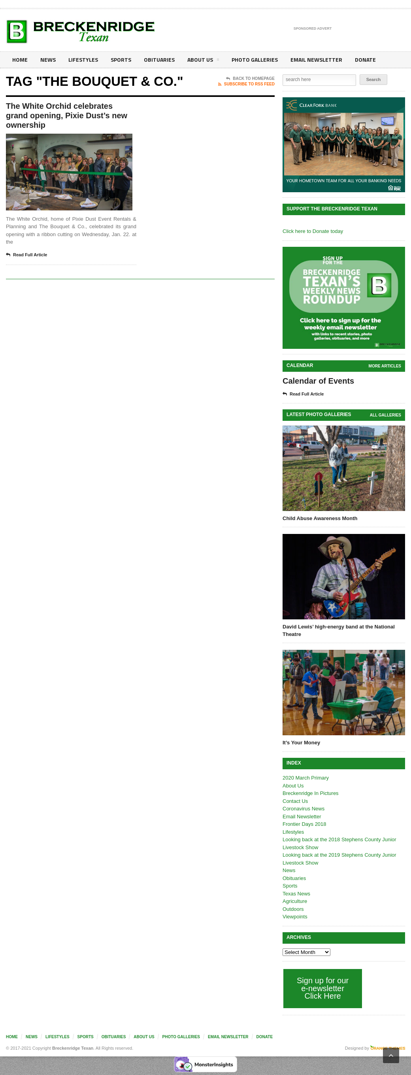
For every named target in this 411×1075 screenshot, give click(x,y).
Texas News (296, 894)
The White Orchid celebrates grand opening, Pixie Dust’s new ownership (66, 115)
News (48, 59)
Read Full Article (26, 255)
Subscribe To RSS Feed (246, 84)
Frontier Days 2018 (304, 824)
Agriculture (295, 901)
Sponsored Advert (312, 29)
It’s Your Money (301, 743)
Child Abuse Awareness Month (320, 518)
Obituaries (159, 59)
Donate (365, 59)
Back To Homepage (250, 78)
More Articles (385, 366)
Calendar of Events (318, 381)
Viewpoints (295, 917)
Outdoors (293, 909)
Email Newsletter (316, 59)
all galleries (385, 415)
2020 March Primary (306, 778)
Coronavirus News (303, 809)
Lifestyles (83, 59)
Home (20, 59)
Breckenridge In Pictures (311, 793)
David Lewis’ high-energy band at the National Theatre (339, 630)
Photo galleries (255, 59)
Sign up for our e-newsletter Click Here (323, 988)
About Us (203, 60)
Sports (121, 59)
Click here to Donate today (313, 231)
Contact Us (295, 801)
